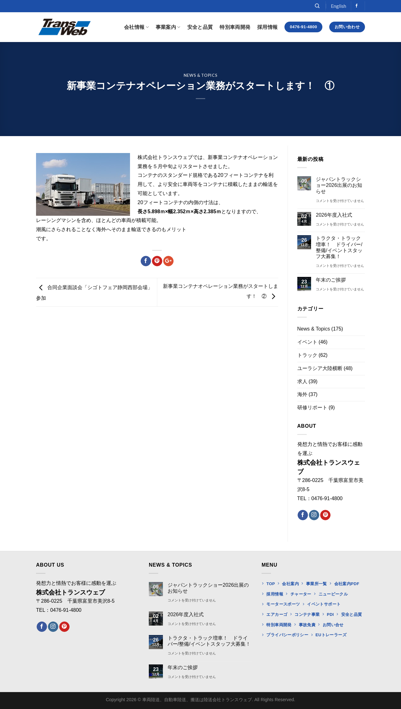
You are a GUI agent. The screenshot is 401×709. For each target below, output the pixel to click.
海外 (302, 394)
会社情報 (136, 27)
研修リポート (312, 407)
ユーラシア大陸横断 (319, 368)
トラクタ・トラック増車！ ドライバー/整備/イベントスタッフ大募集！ (339, 247)
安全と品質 (200, 27)
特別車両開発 (235, 27)
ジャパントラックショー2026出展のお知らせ (339, 185)
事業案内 (168, 27)
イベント (307, 342)
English (338, 6)
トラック (307, 355)
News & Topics (200, 75)
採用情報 (267, 27)
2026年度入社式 (334, 215)
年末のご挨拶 (331, 280)
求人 (302, 381)
